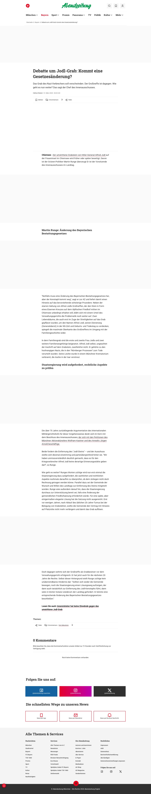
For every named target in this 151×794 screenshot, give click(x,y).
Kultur (27, 770)
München (28, 745)
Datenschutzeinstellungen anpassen (113, 761)
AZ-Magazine (80, 770)
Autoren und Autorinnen (83, 745)
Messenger (54, 751)
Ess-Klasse (54, 761)
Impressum (104, 745)
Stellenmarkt (55, 773)
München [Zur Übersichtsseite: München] (31, 15)
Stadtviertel (29, 748)
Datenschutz (105, 751)
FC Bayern (28, 754)
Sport (27, 764)
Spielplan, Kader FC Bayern (60, 767)
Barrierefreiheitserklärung (109, 754)
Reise (27, 773)
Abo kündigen (105, 758)
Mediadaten (80, 764)
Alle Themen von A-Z (57, 745)
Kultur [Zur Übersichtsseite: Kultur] (107, 15)
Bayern (37, 22)
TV (26, 767)
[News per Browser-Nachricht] (110, 716)
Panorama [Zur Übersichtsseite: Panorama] (77, 15)
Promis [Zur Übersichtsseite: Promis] (65, 15)
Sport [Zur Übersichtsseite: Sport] (54, 15)
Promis (27, 761)
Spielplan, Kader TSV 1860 (59, 770)
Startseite (29, 22)
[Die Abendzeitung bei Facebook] (41, 691)
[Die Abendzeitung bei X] (110, 691)
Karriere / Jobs (80, 748)
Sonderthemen (80, 773)
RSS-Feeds (54, 754)
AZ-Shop (78, 767)
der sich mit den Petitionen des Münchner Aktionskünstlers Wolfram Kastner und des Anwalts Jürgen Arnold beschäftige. (74, 440)
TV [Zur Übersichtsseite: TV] (89, 15)
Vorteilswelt (55, 764)
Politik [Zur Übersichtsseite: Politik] (97, 15)
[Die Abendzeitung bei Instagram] (75, 691)
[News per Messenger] (41, 716)
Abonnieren (79, 751)
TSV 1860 (28, 758)
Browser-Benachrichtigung (59, 758)
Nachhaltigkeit (30, 776)
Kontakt (78, 761)
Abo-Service (80, 754)
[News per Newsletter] (75, 716)
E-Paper (78, 758)
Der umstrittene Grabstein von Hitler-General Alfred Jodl (79, 155)
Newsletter (54, 748)
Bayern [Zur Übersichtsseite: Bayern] (44, 15)
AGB (102, 748)
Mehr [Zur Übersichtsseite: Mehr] (118, 15)
